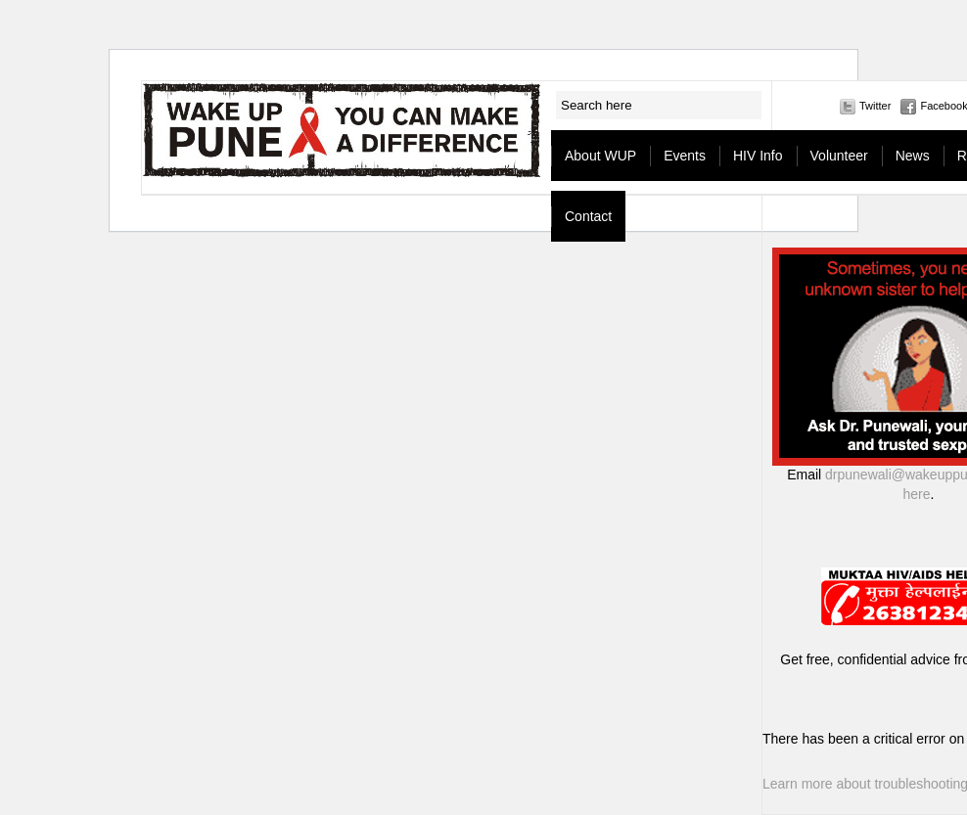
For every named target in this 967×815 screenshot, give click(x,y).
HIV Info (758, 155)
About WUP (600, 155)
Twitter (875, 106)
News (913, 155)
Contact (588, 216)
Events (685, 155)
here (917, 494)
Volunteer (839, 155)
